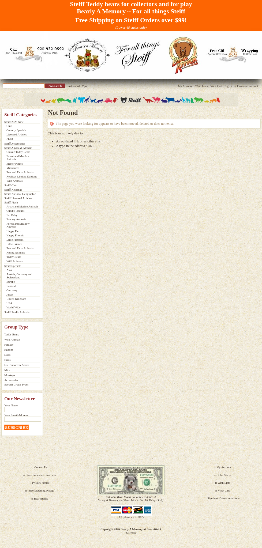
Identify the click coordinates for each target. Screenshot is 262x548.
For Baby (11, 215)
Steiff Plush (11, 202)
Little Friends (14, 243)
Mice (7, 370)
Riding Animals (15, 252)
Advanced (74, 86)
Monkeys (9, 375)
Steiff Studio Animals (16, 312)
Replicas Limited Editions (21, 176)
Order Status (223, 475)
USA (9, 303)
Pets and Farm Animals (19, 172)
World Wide (13, 307)
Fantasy (8, 344)
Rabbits (8, 349)
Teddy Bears (13, 256)
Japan (9, 294)
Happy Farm (13, 231)
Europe (10, 281)
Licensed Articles (16, 134)
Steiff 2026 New (14, 121)
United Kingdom (16, 298)
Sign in (229, 86)
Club (9, 125)
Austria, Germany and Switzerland (19, 276)
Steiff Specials (12, 265)
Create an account (247, 86)
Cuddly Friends (15, 210)
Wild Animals (14, 180)
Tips (84, 86)
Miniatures (12, 167)
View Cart (216, 86)
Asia (9, 269)
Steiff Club (10, 185)
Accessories (11, 380)
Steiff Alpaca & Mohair (18, 147)
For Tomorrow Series (16, 364)
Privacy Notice (41, 482)
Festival (11, 286)
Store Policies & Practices (41, 475)
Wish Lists (201, 86)
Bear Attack (41, 498)
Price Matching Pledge (41, 490)
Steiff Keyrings (13, 189)
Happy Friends (15, 235)
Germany (11, 290)
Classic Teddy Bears (18, 151)
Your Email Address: (16, 415)
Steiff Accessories (14, 143)
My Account (185, 86)
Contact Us (40, 467)
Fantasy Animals (16, 219)
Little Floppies (15, 239)
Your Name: (11, 405)
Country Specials (16, 130)
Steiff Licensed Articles (18, 198)
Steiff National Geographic (20, 193)
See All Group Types (16, 384)
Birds (7, 359)
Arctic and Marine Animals (22, 206)
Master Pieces (14, 163)
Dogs (7, 354)
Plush (9, 138)
